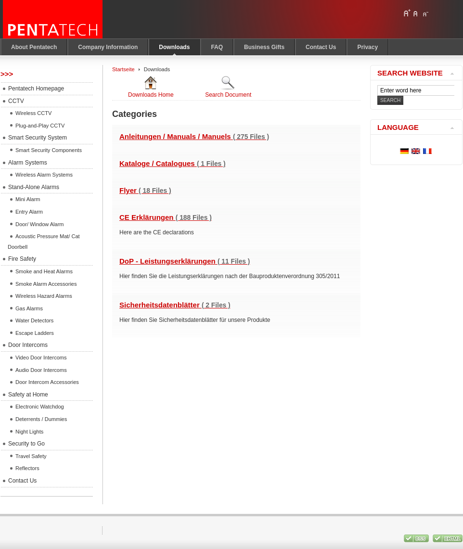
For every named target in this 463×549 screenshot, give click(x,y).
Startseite (123, 69)
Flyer (145, 190)
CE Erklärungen (165, 217)
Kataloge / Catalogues (172, 163)
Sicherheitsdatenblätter (175, 305)
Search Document (228, 86)
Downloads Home (151, 86)
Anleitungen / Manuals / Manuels (194, 136)
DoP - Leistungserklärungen (184, 261)
